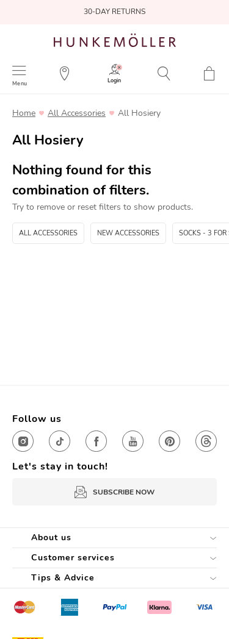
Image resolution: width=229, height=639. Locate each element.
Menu (19, 83)
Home (23, 113)
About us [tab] (51, 537)
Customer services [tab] (73, 557)
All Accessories (77, 113)
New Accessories (128, 233)
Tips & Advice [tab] (63, 578)
